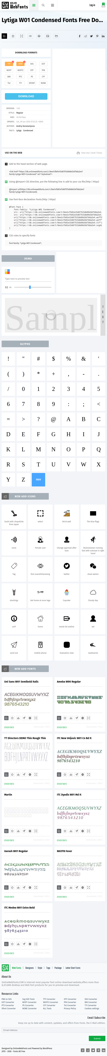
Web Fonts (16, 968)
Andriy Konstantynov (25, 126)
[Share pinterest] (97, 36)
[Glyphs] (30, 36)
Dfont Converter (9, 1008)
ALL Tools (47, 1008)
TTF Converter (49, 999)
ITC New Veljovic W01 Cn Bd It (74, 738)
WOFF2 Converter (50, 1002)
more (38, 479)
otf (32, 70)
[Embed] (30, 718)
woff (9, 70)
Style (40, 968)
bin (8, 77)
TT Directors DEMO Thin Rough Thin (25, 738)
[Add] (4, 36)
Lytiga (18, 130)
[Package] (39, 36)
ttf (9, 64)
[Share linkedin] (103, 36)
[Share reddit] (85, 36)
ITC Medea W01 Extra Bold (19, 907)
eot (43, 64)
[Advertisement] (78, 98)
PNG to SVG (7, 999)
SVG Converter (91, 999)
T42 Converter (70, 1005)
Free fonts (15, 5)
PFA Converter (70, 1002)
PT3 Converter (8, 1005)
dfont (32, 83)
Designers (29, 968)
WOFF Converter (29, 1002)
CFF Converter (49, 1005)
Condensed (28, 130)
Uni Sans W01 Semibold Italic (21, 681)
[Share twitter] (91, 36)
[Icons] (47, 36)
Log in (92, 5)
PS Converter (28, 1005)
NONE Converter (29, 1008)
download (26, 96)
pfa (43, 70)
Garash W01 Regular (16, 851)
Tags (48, 968)
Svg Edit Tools (28, 999)
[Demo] (21, 36)
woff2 (20, 70)
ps (32, 77)
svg (32, 64)
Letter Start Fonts (73, 968)
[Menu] (52, 5)
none (43, 83)
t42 (9, 83)
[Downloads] (18, 718)
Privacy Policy (70, 1008)
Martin (8, 794)
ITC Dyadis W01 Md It (69, 794)
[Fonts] (56, 36)
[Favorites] (13, 36)
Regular (19, 113)
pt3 (20, 77)
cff (43, 77)
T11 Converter (90, 1005)
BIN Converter (91, 1002)
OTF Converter (70, 999)
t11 (20, 83)
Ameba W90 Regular (69, 681)
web (20, 64)
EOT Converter (8, 1002)
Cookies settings (92, 1008)
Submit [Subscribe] (97, 1038)
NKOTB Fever (64, 851)
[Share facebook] (80, 36)
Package (58, 968)
